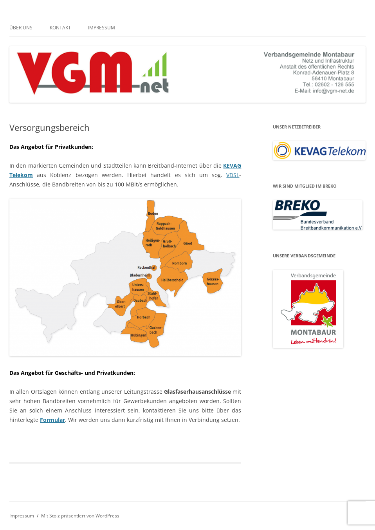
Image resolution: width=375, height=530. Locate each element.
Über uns (20, 27)
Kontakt (60, 27)
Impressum (101, 27)
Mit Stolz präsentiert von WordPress (80, 515)
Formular (52, 419)
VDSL (232, 175)
